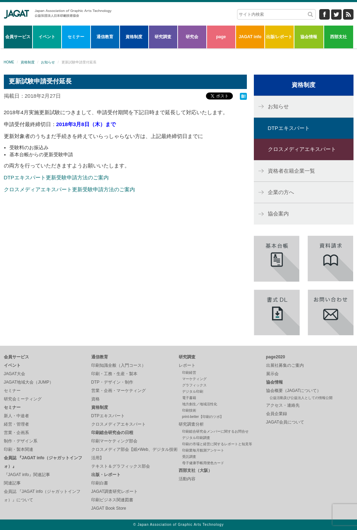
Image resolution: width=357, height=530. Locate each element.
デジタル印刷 (192, 391)
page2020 (275, 357)
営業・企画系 (16, 432)
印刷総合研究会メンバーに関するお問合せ (215, 431)
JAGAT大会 (15, 373)
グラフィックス (194, 385)
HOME (9, 62)
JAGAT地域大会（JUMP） (28, 382)
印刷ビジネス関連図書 (112, 499)
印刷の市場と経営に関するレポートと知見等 (217, 444)
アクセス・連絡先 (283, 405)
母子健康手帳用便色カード (203, 463)
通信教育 (105, 36)
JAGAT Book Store (108, 508)
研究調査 (163, 36)
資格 (95, 399)
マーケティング (194, 379)
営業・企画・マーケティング (118, 390)
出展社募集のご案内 (285, 365)
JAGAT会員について (285, 422)
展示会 (272, 373)
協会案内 (278, 213)
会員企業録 (276, 413)
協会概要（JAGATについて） (293, 390)
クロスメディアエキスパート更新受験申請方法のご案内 (69, 189)
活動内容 (187, 478)
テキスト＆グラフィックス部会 (120, 466)
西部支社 (338, 36)
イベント (46, 36)
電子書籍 (189, 398)
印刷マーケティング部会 (114, 441)
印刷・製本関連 (18, 449)
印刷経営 (189, 372)
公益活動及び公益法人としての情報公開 (301, 398)
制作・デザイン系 (20, 441)
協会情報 (308, 36)
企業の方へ (281, 192)
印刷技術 (189, 410)
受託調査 (189, 457)
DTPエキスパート (289, 128)
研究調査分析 (191, 424)
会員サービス (17, 36)
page (221, 36)
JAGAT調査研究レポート (114, 491)
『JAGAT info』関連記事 (27, 474)
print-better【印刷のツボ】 (202, 417)
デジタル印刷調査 (196, 438)
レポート (187, 365)
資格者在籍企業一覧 (291, 171)
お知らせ (48, 62)
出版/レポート (279, 36)
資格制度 (134, 36)
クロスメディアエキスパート (302, 149)
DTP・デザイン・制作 (112, 382)
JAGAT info (249, 36)
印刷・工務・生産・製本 (114, 373)
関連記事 (12, 483)
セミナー (75, 36)
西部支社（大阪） (195, 470)
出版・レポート (106, 474)
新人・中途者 (16, 415)
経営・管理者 (16, 424)
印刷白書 (99, 483)
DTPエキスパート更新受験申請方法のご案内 (56, 177)
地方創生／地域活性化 (199, 404)
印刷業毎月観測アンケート (203, 450)
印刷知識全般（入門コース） (118, 365)
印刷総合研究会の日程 (112, 432)
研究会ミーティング (23, 399)
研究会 (192, 36)
